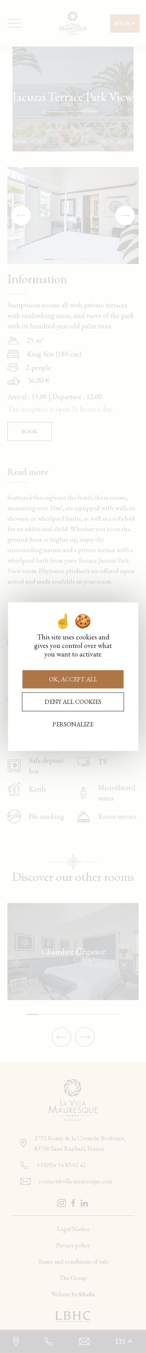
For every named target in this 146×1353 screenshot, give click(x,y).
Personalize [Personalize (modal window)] (73, 724)
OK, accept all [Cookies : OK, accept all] (73, 679)
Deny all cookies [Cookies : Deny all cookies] (73, 702)
